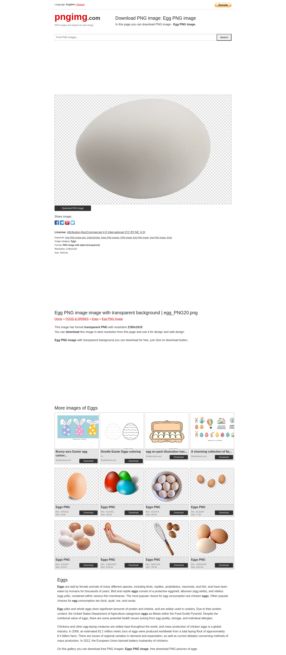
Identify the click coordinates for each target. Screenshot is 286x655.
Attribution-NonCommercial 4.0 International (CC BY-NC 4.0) (106, 232)
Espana (80, 4)
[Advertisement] (143, 69)
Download (88, 461)
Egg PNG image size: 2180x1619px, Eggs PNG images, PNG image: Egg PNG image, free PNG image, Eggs (118, 237)
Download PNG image (73, 208)
